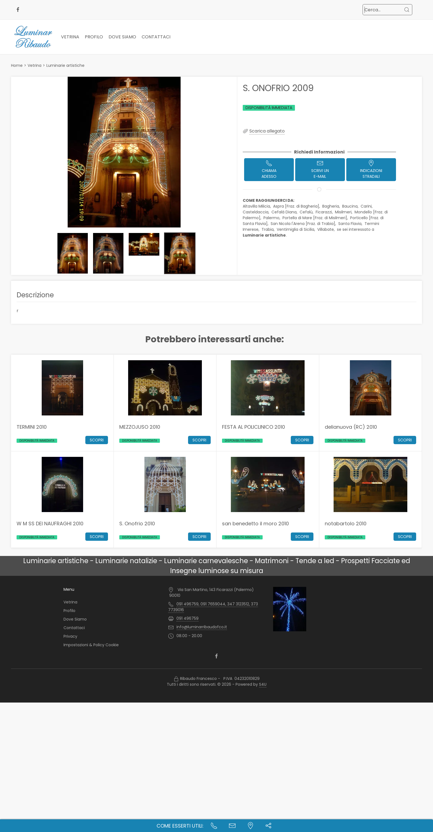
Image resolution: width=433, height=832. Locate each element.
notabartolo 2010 (345, 523)
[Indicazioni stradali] (250, 825)
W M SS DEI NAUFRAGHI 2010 (50, 523)
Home (17, 65)
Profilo (94, 37)
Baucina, (351, 206)
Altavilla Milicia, (257, 206)
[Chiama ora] (214, 825)
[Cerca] (406, 9)
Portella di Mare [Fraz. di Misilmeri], (315, 218)
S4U (262, 684)
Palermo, (272, 218)
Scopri (97, 440)
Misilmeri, (344, 212)
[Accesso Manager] (176, 679)
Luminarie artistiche (65, 65)
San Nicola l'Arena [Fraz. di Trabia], (304, 223)
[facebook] (18, 9)
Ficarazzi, (325, 212)
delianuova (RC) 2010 (351, 426)
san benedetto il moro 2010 (255, 523)
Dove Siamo (122, 37)
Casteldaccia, (256, 212)
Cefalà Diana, (285, 212)
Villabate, (326, 229)
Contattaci (156, 37)
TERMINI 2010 (32, 426)
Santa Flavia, (350, 223)
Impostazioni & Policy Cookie (91, 645)
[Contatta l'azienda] (232, 825)
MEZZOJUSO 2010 (139, 426)
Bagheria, (331, 206)
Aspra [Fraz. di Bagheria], (297, 206)
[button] (124, 152)
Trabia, (269, 229)
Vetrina (70, 37)
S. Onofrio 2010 (137, 523)
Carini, (367, 206)
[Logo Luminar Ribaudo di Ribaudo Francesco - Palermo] (33, 37)
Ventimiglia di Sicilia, (296, 229)
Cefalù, (307, 212)
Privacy (70, 636)
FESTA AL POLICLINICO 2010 (253, 426)
